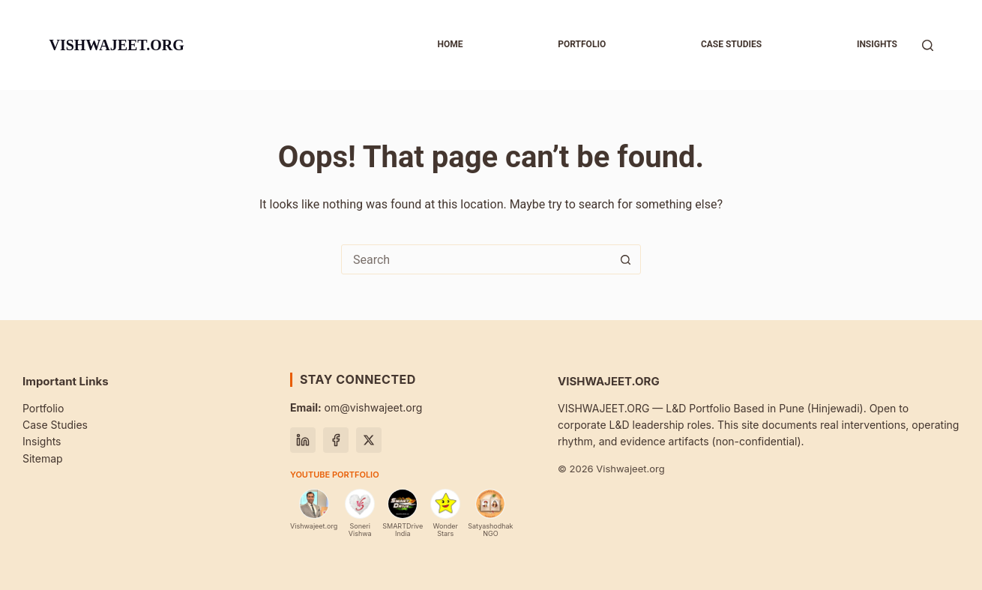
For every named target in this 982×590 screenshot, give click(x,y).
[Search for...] (476, 259)
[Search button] (625, 259)
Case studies (731, 44)
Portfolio (582, 44)
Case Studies (55, 424)
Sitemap (42, 458)
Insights (877, 44)
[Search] (927, 45)
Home (450, 44)
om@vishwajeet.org (356, 407)
